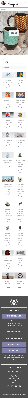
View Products (14, 350)
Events (14, 382)
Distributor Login (14, 378)
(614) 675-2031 (16, 323)
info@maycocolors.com (14, 331)
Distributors (14, 344)
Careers (14, 380)
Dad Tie (20, 80)
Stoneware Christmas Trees (8, 187)
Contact (14, 374)
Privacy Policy (23, 394)
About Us (14, 376)
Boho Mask (8, 140)
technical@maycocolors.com (14, 325)
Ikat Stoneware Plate (8, 261)
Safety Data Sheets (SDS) (14, 372)
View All (6, 67)
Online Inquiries (14, 316)
